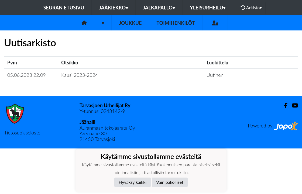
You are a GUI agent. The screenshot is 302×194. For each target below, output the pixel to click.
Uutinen (215, 75)
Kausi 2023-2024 (79, 75)
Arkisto (251, 7)
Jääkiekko (113, 8)
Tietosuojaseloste (22, 133)
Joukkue (130, 23)
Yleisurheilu (207, 8)
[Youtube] (292, 105)
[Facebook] (283, 105)
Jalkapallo (159, 8)
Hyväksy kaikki (132, 182)
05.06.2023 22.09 (26, 75)
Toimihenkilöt (175, 23)
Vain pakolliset (169, 182)
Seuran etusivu (63, 8)
